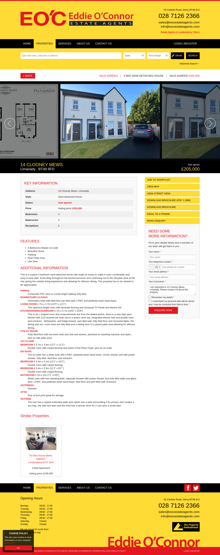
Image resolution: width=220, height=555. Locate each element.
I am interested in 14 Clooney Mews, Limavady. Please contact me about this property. (172, 289)
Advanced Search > (189, 63)
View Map (153, 186)
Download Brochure (161, 207)
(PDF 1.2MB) (169, 200)
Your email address (159, 271)
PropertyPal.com (101, 551)
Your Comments (157, 281)
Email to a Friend (158, 214)
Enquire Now (163, 310)
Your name (155, 252)
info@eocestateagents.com (180, 26)
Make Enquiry (156, 220)
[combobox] (155, 267)
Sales (127, 55)
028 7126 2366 (179, 15)
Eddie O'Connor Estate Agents (53, 551)
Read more (9, 543)
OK (18, 548)
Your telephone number (161, 262)
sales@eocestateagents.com (179, 22)
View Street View (158, 193)
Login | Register (185, 43)
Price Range (155, 55)
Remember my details (163, 297)
